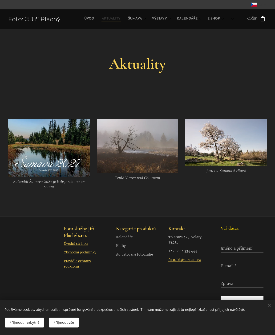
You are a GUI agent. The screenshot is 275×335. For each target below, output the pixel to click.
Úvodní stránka (76, 243)
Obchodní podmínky (80, 252)
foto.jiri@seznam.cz (184, 260)
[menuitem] (163, 19)
